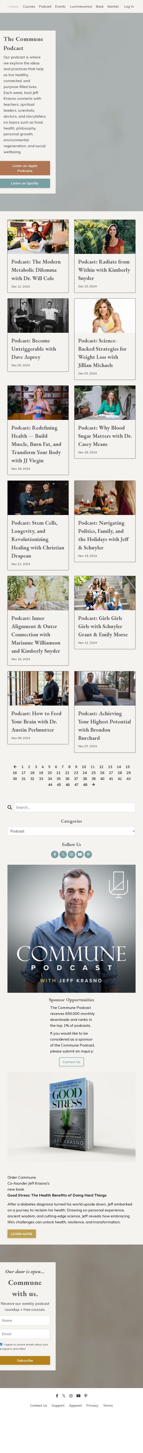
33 (39, 816)
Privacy (92, 1443)
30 (12, 816)
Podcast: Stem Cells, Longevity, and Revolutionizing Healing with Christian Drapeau (36, 559)
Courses (29, 6)
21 (58, 810)
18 (30, 810)
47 (76, 822)
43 (131, 816)
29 (131, 810)
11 (93, 804)
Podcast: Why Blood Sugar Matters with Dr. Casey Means (103, 452)
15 (129, 804)
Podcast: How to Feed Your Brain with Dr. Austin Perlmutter (32, 762)
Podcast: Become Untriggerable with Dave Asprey (35, 362)
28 (122, 810)
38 (85, 816)
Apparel (75, 1443)
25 (94, 810)
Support (58, 1443)
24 (85, 810)
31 (21, 816)
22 (67, 810)
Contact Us (72, 1100)
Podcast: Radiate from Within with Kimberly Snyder (101, 272)
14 (120, 804)
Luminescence (81, 6)
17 (21, 810)
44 (49, 822)
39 (94, 816)
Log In (129, 6)
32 (30, 816)
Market (113, 6)
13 (111, 804)
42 (122, 816)
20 (49, 810)
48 (86, 822)
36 (67, 816)
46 (67, 822)
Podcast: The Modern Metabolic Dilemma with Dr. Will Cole (34, 276)
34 (49, 816)
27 (112, 810)
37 (76, 816)
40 (103, 816)
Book (100, 6)
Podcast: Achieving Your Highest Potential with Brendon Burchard (102, 762)
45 (58, 822)
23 (76, 810)
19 (39, 810)
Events (60, 6)
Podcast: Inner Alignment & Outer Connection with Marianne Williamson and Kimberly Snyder (36, 663)
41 (112, 816)
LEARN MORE (22, 1272)
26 (103, 810)
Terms (108, 1443)
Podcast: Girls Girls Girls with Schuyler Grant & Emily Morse (102, 654)
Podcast (45, 6)
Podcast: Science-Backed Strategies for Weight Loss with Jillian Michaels (104, 366)
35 (58, 816)
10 (84, 804)
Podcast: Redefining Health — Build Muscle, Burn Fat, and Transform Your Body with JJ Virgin (37, 461)
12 (102, 804)
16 (12, 810)
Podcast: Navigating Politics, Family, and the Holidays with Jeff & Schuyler (103, 555)
